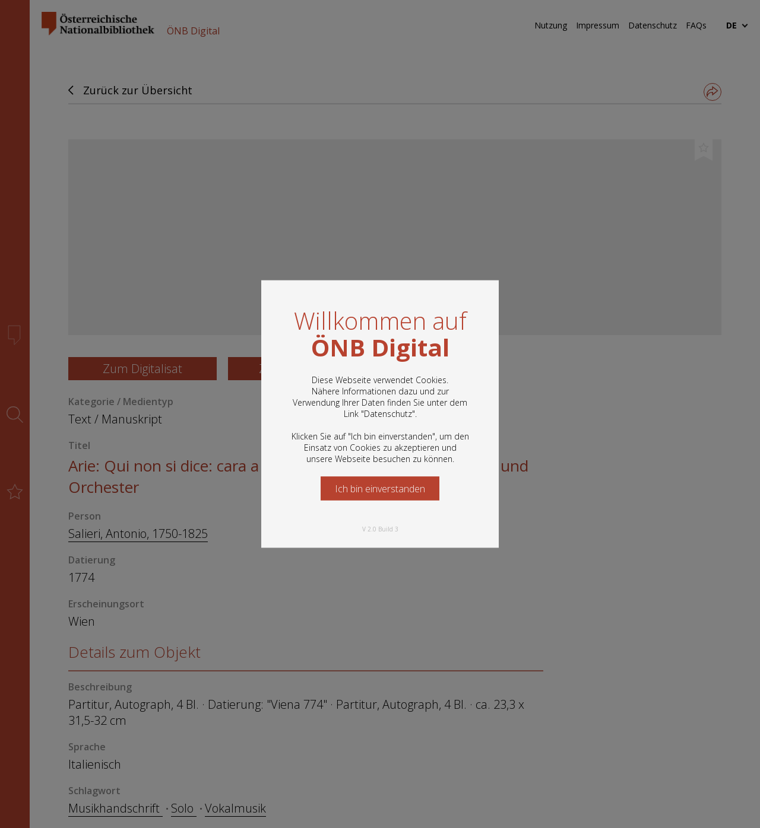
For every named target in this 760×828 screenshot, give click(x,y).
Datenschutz (388, 413)
